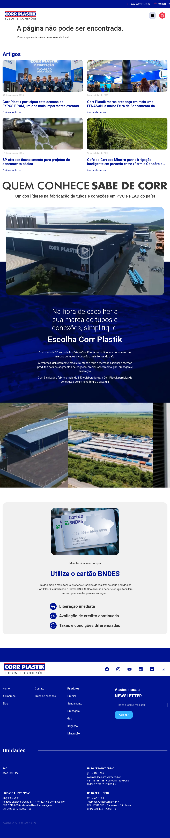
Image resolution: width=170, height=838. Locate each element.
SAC (5, 768)
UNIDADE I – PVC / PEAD (100, 768)
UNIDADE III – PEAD (98, 793)
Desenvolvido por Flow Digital (19, 823)
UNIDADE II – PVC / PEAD (17, 793)
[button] (154, 15)
